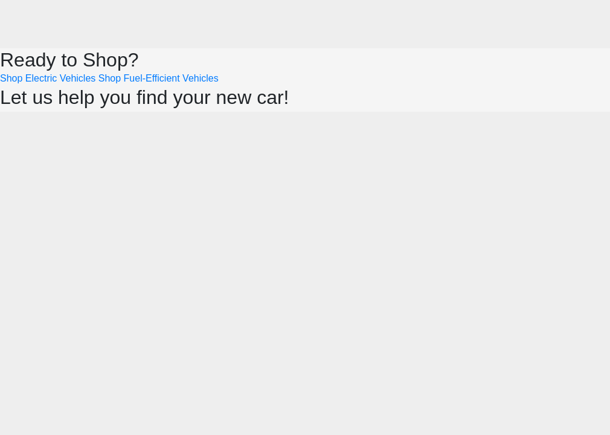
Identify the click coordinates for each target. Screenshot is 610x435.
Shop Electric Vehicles (47, 78)
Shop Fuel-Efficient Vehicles (158, 78)
